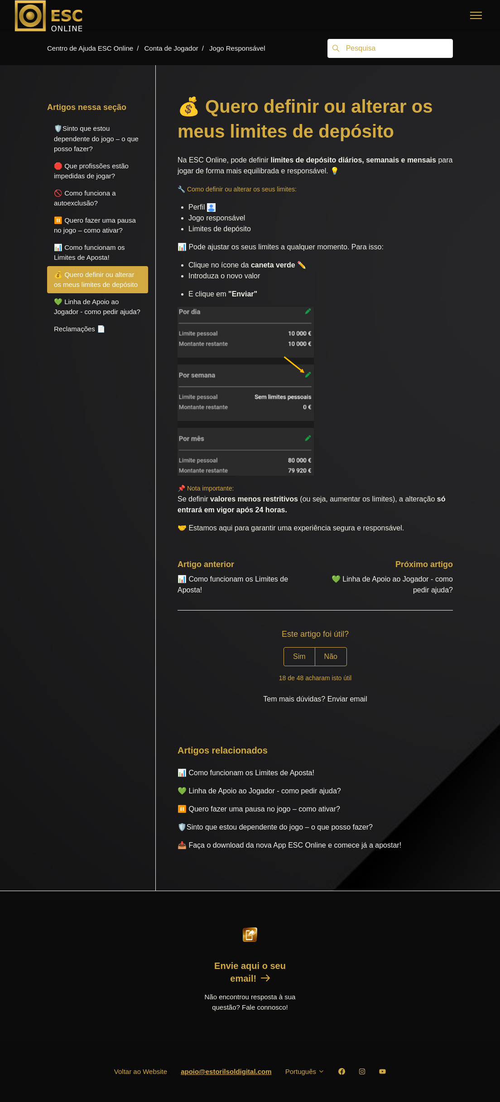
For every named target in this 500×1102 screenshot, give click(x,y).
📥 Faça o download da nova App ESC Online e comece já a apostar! (289, 845)
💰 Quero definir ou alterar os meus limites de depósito (96, 280)
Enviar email (347, 699)
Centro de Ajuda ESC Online (90, 48)
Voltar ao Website (140, 1071)
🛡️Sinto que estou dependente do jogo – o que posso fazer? (275, 827)
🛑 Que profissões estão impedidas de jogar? (91, 171)
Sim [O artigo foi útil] (299, 656)
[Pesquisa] (390, 48)
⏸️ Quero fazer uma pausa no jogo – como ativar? (259, 809)
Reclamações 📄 (80, 329)
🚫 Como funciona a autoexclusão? (85, 198)
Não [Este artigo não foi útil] (330, 656)
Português (305, 1071)
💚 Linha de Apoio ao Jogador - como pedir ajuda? (259, 791)
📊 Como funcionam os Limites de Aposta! (246, 773)
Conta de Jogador (171, 48)
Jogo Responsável (237, 48)
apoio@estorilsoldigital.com (226, 1071)
